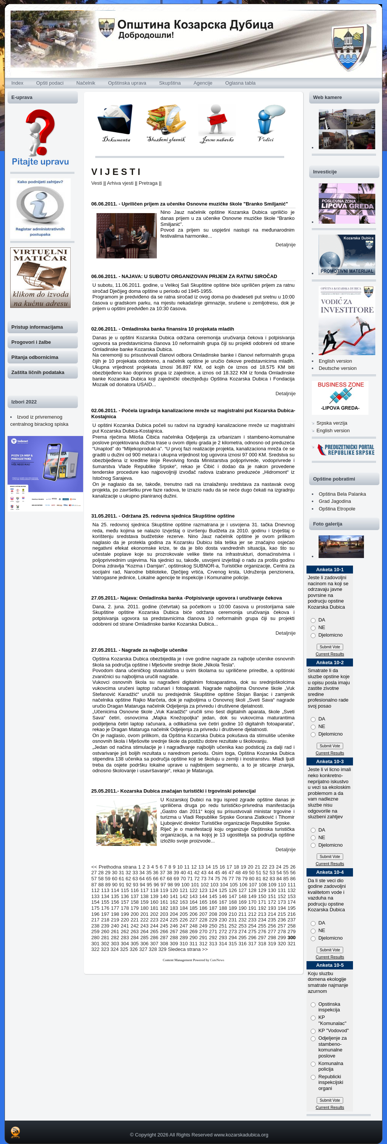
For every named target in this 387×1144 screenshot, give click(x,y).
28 (101, 872)
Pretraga (148, 183)
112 (95, 890)
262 (125, 931)
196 (95, 914)
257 (282, 926)
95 (149, 884)
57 (94, 878)
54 (279, 872)
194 (282, 908)
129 (262, 890)
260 (105, 931)
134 (105, 896)
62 (128, 878)
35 (149, 872)
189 (233, 908)
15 (215, 867)
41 (190, 872)
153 (292, 896)
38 (169, 872)
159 (144, 902)
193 (272, 908)
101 (195, 884)
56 (293, 872)
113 (105, 890)
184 (184, 908)
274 (242, 931)
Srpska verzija (331, 423)
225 (174, 920)
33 (135, 872)
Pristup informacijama (37, 327)
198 (115, 914)
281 (105, 937)
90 (115, 884)
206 (193, 914)
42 (197, 872)
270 (203, 931)
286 (154, 937)
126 (233, 890)
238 (95, 926)
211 (242, 914)
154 (95, 902)
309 (174, 943)
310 (184, 943)
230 (223, 920)
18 (236, 867)
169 (242, 902)
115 (125, 890)
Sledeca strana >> (188, 949)
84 (279, 878)
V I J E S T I (115, 172)
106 (243, 884)
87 (94, 884)
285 (144, 937)
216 (292, 914)
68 (169, 878)
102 (205, 884)
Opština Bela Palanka (342, 494)
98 (170, 884)
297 (262, 937)
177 (115, 908)
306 (144, 943)
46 (224, 872)
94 (142, 884)
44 (210, 872)
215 (282, 914)
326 (134, 949)
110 (282, 884)
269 (193, 931)
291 (203, 937)
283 (125, 937)
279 (292, 931)
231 (233, 920)
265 (154, 931)
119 (164, 890)
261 (115, 931)
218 (105, 920)
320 (282, 943)
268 (184, 931)
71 (190, 878)
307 (154, 943)
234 (262, 920)
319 (272, 943)
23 (271, 867)
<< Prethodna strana (114, 867)
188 (223, 908)
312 (203, 943)
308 (164, 943)
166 (213, 902)
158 (134, 902)
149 (252, 896)
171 (262, 902)
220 (125, 920)
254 (252, 926)
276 (262, 931)
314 (223, 943)
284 (134, 937)
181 (154, 908)
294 (233, 937)
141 (174, 896)
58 (101, 878)
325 (124, 949)
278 (282, 931)
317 (252, 943)
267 (174, 931)
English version (335, 361)
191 (252, 908)
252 (233, 926)
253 (242, 926)
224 (164, 920)
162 (174, 902)
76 (224, 878)
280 (95, 937)
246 (174, 926)
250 (213, 926)
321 (292, 943)
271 (213, 931)
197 (105, 914)
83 (272, 878)
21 (257, 867)
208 (213, 914)
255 (262, 926)
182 (164, 908)
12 (194, 867)
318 (262, 943)
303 (115, 943)
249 (203, 926)
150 (262, 896)
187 (213, 908)
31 (121, 872)
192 (262, 908)
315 (233, 943)
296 (252, 937)
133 (95, 896)
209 (223, 914)
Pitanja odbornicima (34, 357)
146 (223, 896)
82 (265, 878)
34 (142, 872)
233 (252, 920)
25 (285, 867)
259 (95, 931)
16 (222, 867)
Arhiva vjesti (120, 183)
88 (101, 884)
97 (163, 884)
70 (183, 878)
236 (282, 920)
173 (282, 902)
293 (223, 937)
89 (107, 884)
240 (115, 926)
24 (278, 867)
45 (217, 872)
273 (233, 931)
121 (184, 890)
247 (184, 926)
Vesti (96, 183)
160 (154, 902)
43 (203, 872)
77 (231, 878)
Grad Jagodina (335, 501)
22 (264, 867)
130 (272, 890)
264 (144, 931)
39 (176, 872)
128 (252, 890)
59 (107, 878)
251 (223, 926)
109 (272, 884)
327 (143, 949)
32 (128, 872)
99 (177, 884)
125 (223, 890)
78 (238, 878)
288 (174, 937)
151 (272, 896)
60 (114, 878)
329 (162, 949)
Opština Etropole (337, 509)
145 (213, 896)
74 (210, 878)
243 (144, 926)
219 (115, 920)
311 (193, 943)
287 (164, 937)
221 (134, 920)
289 (184, 937)
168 (233, 902)
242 (134, 926)
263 (134, 931)
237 (292, 920)
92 (128, 884)
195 (292, 908)
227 (193, 920)
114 (115, 890)
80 (251, 878)
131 (282, 890)
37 (162, 872)
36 (155, 872)
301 (95, 943)
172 (272, 902)
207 (203, 914)
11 (186, 867)
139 (154, 896)
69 (176, 878)
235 (272, 920)
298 (272, 937)
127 (242, 890)
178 (125, 908)
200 (134, 914)
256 (272, 926)
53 (272, 872)
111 (292, 884)
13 (201, 867)
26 (293, 867)
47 (231, 872)
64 (142, 878)
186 (203, 908)
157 (125, 902)
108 (263, 884)
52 (265, 872)
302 (105, 943)
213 (262, 914)
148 (242, 896)
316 (242, 943)
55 (286, 872)
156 (115, 902)
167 (223, 902)
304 (125, 943)
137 (134, 896)
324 (114, 949)
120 (174, 890)
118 (154, 890)
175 (95, 908)
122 (193, 890)
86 (293, 878)
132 (292, 890)
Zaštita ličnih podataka (37, 372)
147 (233, 896)
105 (233, 884)
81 (258, 878)
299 (282, 937)
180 (144, 908)
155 (105, 902)
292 (213, 937)
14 (208, 867)
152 (282, 896)
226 (184, 920)
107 (253, 884)
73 (203, 878)
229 (213, 920)
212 (252, 914)
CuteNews (217, 960)
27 (94, 872)
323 (105, 949)
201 (144, 914)
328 (153, 949)
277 (272, 931)
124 (213, 890)
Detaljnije (286, 244)
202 (154, 914)
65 (149, 878)
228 (203, 920)
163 (184, 902)
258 (292, 926)
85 (286, 878)
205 (184, 914)
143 (193, 896)
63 (135, 878)
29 (107, 872)
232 (242, 920)
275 (252, 931)
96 (156, 884)
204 (174, 914)
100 (185, 884)
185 (193, 908)
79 (245, 878)
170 (252, 902)
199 (125, 914)
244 (154, 926)
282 (115, 937)
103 (214, 884)
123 (203, 890)
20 (250, 867)
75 (217, 878)
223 (154, 920)
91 (121, 884)
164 (193, 902)
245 (164, 926)
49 (245, 872)
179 (134, 908)
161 (164, 902)
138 (144, 896)
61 (121, 878)
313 (213, 943)
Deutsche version (337, 368)
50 (251, 872)
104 (224, 884)
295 (242, 937)
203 (164, 914)
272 (223, 931)
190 (242, 908)
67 (162, 878)
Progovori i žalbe (31, 342)
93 (135, 884)
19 (243, 867)
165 (203, 902)
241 (125, 926)
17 (229, 867)
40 (183, 872)
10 (180, 867)
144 (203, 896)
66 (155, 878)
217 (95, 920)
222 (144, 920)
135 (115, 896)
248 (193, 926)
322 (95, 949)
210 (233, 914)
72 (197, 878)
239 (105, 926)
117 (144, 890)
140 (164, 896)
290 (193, 937)
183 (174, 908)
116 (134, 890)
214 (272, 914)
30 (114, 872)
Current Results (330, 654)
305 (134, 943)
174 (292, 902)
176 (105, 908)
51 (258, 872)
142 (184, 896)
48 (238, 872)
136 (125, 896)
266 (164, 931)
